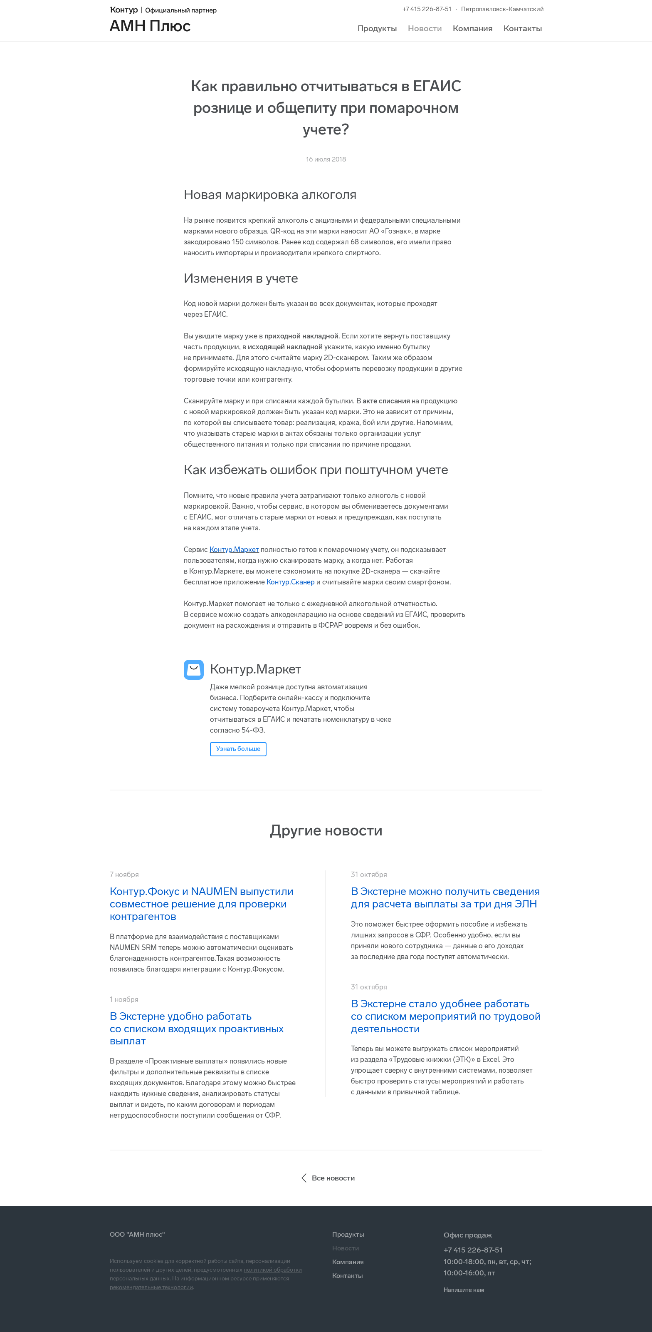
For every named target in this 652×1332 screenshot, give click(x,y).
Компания (473, 28)
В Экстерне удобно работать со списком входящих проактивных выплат (197, 1029)
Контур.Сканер (291, 582)
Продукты (377, 28)
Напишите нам (464, 1290)
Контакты (523, 28)
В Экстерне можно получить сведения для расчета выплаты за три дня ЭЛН (445, 897)
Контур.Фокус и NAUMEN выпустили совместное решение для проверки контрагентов (202, 904)
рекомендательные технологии (151, 1287)
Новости (425, 28)
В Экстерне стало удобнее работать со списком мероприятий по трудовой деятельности (446, 1016)
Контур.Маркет (234, 549)
